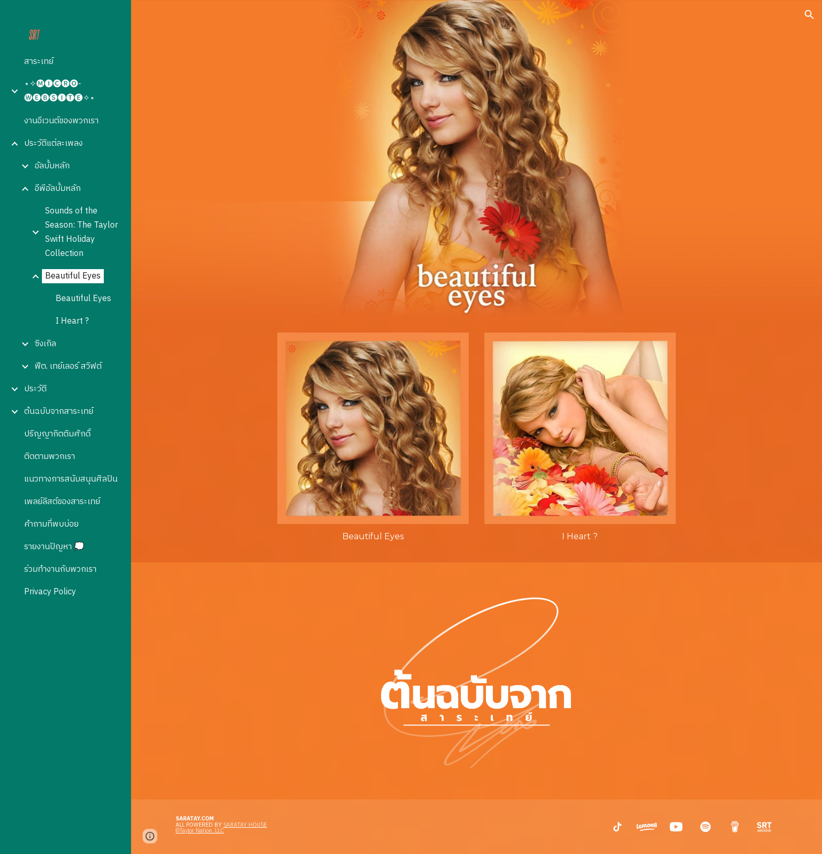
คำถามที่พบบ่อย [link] (51, 524)
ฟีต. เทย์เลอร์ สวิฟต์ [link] (68, 366)
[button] (809, 14)
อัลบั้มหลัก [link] (52, 166)
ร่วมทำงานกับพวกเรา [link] (60, 569)
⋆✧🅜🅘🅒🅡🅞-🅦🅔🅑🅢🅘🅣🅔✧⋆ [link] (59, 91)
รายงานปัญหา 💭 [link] (54, 547)
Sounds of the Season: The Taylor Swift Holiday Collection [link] (81, 232)
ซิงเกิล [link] (45, 344)
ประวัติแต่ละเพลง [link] (53, 143)
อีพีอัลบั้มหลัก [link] (58, 189)
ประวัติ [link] (35, 389)
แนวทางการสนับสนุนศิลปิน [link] (70, 479)
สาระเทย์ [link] (38, 62)
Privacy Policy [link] (50, 592)
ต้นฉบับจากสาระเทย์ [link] (58, 411)
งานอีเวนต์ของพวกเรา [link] (61, 121)
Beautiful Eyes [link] (73, 276)
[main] (373, 536)
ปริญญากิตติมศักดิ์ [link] (57, 434)
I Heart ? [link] (72, 321)
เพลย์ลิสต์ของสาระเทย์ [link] (62, 502)
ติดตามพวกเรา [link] (49, 457)
